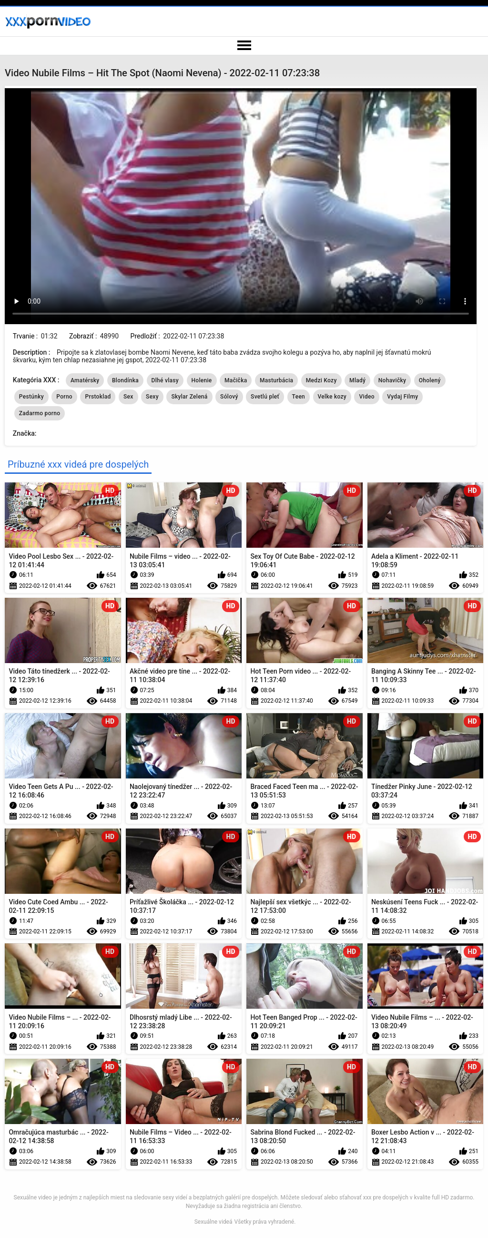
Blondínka (125, 380)
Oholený (430, 380)
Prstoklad (98, 396)
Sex (128, 396)
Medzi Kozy (321, 380)
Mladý (357, 380)
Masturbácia (276, 380)
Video (366, 396)
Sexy (152, 396)
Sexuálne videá (213, 1221)
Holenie (202, 380)
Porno (64, 396)
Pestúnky (31, 396)
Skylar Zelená (189, 396)
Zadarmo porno (40, 413)
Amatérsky (85, 380)
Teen (298, 396)
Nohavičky (392, 380)
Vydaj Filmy (402, 396)
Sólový (229, 396)
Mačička (235, 380)
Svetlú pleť (265, 396)
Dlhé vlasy (165, 380)
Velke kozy (332, 396)
